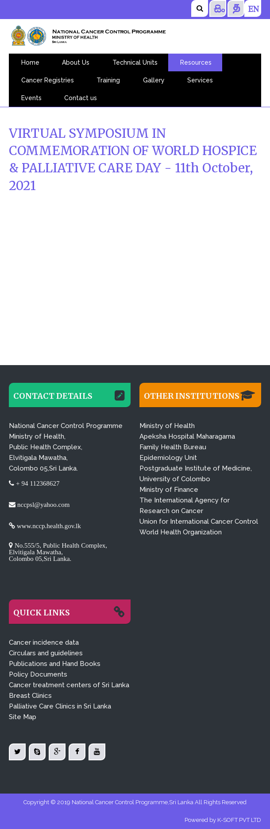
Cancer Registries (47, 80)
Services (200, 80)
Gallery (154, 80)
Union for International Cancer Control (198, 521)
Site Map (22, 717)
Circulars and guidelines (46, 653)
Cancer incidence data (44, 642)
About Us (75, 62)
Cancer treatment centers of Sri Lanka (69, 685)
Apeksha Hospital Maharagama (187, 436)
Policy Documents (38, 674)
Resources (196, 62)
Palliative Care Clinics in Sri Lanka (60, 706)
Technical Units (135, 62)
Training (108, 80)
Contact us (80, 97)
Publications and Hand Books (54, 664)
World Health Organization (180, 532)
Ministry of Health (167, 426)
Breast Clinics (30, 696)
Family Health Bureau (172, 447)
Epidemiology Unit (168, 458)
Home (30, 62)
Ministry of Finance (168, 490)
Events (31, 97)
